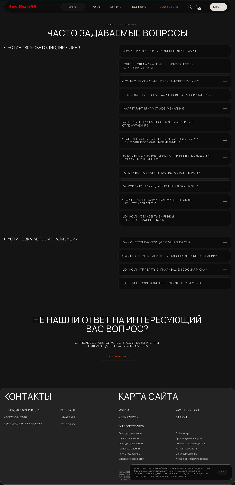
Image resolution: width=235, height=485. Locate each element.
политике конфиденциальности (171, 476)
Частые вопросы (128, 24)
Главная (110, 24)
